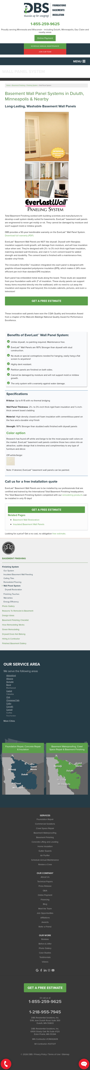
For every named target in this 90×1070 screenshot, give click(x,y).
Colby (8, 703)
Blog (45, 904)
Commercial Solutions (45, 823)
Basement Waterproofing (45, 832)
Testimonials (45, 957)
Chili (8, 697)
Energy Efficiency (11, 602)
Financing (45, 899)
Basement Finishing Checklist (15, 620)
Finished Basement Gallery (14, 643)
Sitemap (65, 1054)
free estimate (58, 533)
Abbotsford (11, 675)
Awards (45, 922)
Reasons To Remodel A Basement (17, 611)
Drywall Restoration (13, 589)
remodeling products (72, 494)
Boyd (8, 684)
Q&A (45, 890)
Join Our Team (45, 52)
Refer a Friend (45, 926)
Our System (9, 570)
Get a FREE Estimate (46, 510)
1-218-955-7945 (45, 1012)
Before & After (45, 943)
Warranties (8, 598)
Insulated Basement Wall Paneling (18, 574)
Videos (45, 961)
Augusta (9, 681)
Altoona (9, 678)
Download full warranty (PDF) (19, 235)
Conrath (9, 706)
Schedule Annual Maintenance (45, 46)
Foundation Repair (45, 819)
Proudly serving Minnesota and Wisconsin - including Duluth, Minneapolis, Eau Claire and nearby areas (45, 31)
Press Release (45, 885)
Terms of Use (54, 1054)
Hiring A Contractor (11, 638)
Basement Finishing (14, 558)
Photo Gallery (8, 606)
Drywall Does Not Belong (13, 634)
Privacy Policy (40, 1054)
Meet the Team (45, 908)
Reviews (45, 939)
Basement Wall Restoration (26, 519)
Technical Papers (45, 881)
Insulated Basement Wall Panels (28, 524)
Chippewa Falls (12, 700)
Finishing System (10, 567)
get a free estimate (45, 987)
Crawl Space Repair (45, 828)
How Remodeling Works (13, 625)
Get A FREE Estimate (46, 301)
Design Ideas (8, 615)
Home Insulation (45, 846)
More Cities (9, 720)
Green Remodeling (10, 629)
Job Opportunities (45, 913)
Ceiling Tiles (9, 578)
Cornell (9, 709)
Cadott (9, 691)
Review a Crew (45, 864)
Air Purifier (45, 855)
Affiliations (45, 917)
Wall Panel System (12, 586)
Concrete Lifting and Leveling (45, 841)
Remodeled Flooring (12, 582)
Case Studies (45, 952)
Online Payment (45, 38)
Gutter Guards (45, 850)
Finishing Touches (11, 594)
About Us (45, 876)
